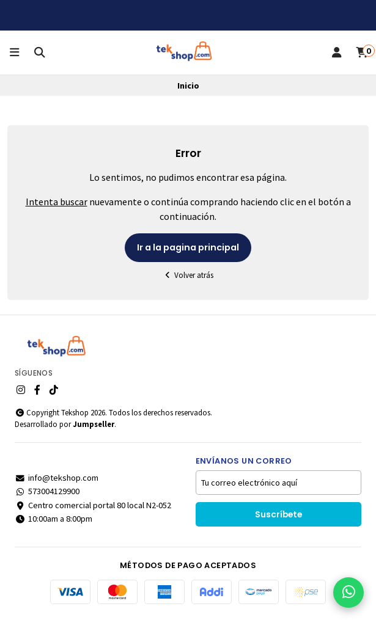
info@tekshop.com (56, 477)
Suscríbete (278, 514)
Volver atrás (188, 275)
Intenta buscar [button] (56, 201)
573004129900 (47, 491)
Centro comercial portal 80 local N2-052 (93, 505)
